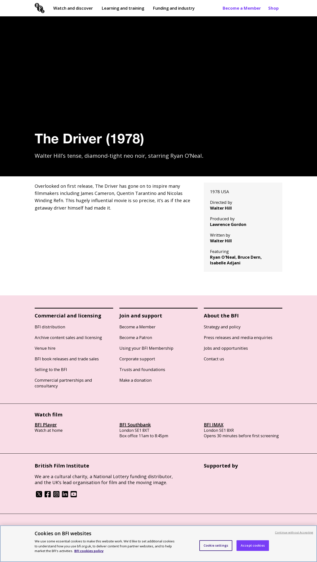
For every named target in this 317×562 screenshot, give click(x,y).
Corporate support (137, 359)
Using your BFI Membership (146, 348)
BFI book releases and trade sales (67, 359)
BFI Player (46, 425)
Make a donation (135, 380)
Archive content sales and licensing (68, 337)
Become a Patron (135, 337)
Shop (273, 8)
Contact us (214, 359)
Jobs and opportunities (226, 348)
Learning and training (123, 8)
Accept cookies (253, 545)
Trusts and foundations (142, 369)
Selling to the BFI (51, 369)
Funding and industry (174, 8)
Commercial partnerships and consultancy (63, 383)
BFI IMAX (213, 425)
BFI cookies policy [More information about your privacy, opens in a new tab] (89, 551)
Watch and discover (73, 8)
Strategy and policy (222, 327)
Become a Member (242, 8)
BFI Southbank (135, 425)
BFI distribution (50, 327)
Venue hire (45, 348)
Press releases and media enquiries (238, 337)
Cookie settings (216, 545)
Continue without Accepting (294, 532)
